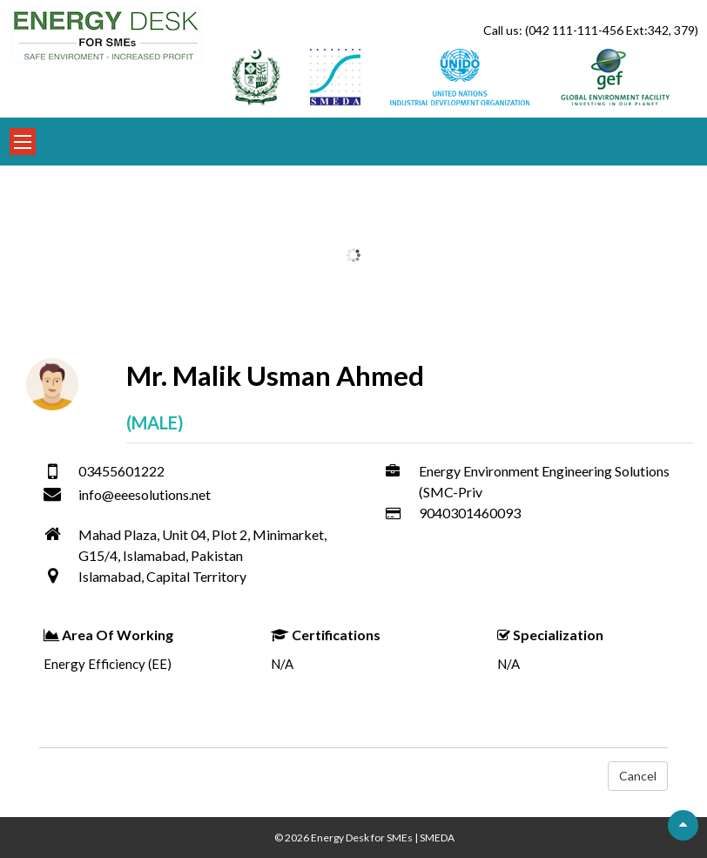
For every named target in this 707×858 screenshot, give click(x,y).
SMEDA (437, 837)
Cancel (637, 775)
